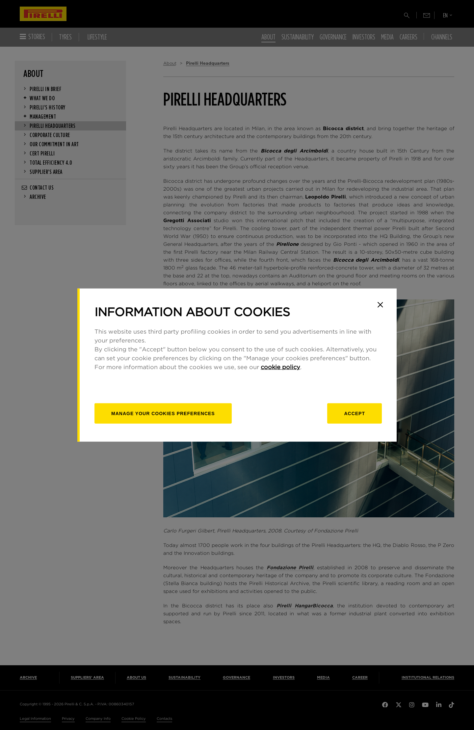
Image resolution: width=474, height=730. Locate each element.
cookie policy (280, 367)
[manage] (163, 413)
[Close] (380, 304)
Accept (354, 413)
